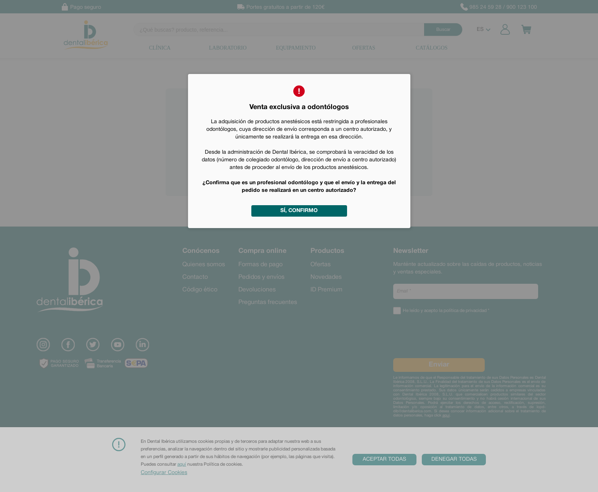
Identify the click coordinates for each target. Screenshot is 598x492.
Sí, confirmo (299, 210)
